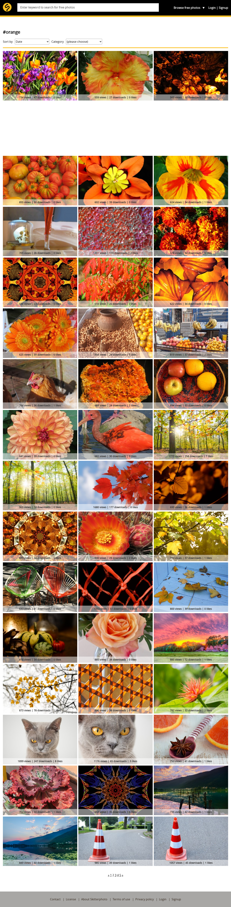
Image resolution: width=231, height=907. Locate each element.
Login (212, 8)
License (71, 899)
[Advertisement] (115, 129)
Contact (55, 899)
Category (57, 42)
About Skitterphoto (94, 899)
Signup (223, 8)
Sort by (8, 42)
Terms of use (121, 899)
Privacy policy (144, 899)
